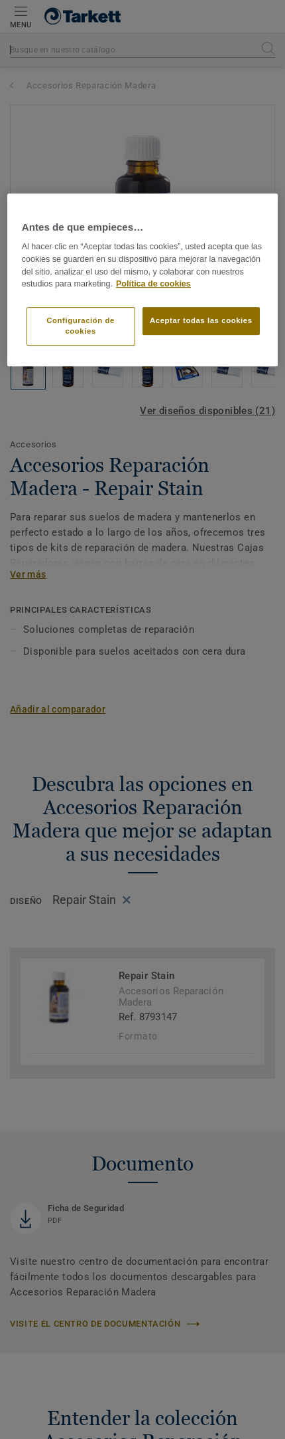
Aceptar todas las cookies (201, 320)
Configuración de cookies (80, 325)
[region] (142, 279)
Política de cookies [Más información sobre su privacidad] (153, 284)
